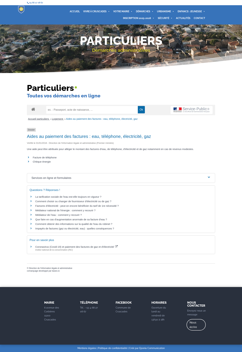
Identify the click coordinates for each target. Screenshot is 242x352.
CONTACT (199, 18)
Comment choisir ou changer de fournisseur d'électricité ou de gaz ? (73, 201)
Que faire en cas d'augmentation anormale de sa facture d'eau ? (71, 219)
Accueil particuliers (39, 118)
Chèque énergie (42, 161)
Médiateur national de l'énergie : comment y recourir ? (65, 210)
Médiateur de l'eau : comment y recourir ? (58, 214)
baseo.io (55, 271)
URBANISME (165, 11)
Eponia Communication (152, 348)
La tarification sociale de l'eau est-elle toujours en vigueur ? (68, 196)
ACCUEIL (75, 11)
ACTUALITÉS (183, 18)
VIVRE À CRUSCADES (96, 11)
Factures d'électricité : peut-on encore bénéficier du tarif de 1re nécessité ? (77, 205)
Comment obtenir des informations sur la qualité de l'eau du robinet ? (73, 224)
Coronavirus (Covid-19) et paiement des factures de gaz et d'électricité (76, 246)
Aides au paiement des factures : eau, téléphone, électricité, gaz (102, 118)
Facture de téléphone (45, 157)
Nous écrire (193, 325)
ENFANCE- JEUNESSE (191, 11)
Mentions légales (86, 348)
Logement (58, 118)
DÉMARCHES (144, 11)
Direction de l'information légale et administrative (50, 268)
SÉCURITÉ (165, 18)
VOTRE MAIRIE (122, 11)
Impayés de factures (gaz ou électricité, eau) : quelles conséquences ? (74, 228)
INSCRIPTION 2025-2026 (138, 18)
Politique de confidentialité (112, 348)
